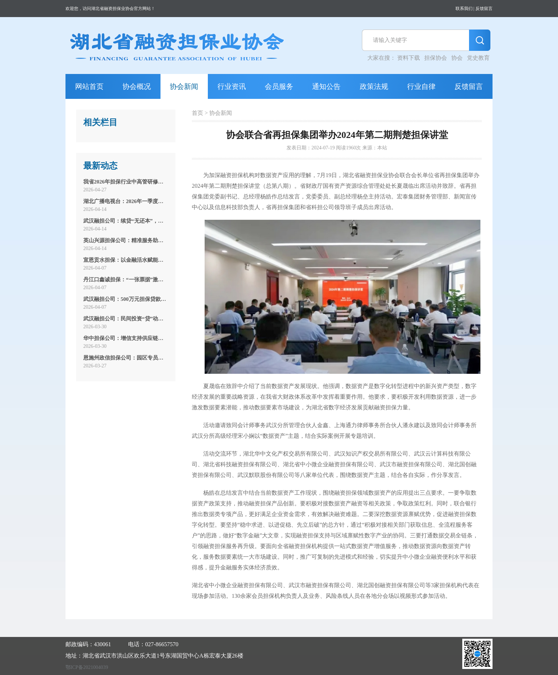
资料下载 (408, 58)
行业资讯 (231, 86)
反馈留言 (484, 8)
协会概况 (136, 86)
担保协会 (435, 58)
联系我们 (464, 8)
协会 (457, 58)
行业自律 (421, 86)
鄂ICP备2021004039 (86, 667)
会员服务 (279, 86)
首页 (197, 113)
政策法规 (374, 86)
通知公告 (326, 86)
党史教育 (478, 58)
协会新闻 (184, 86)
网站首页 (89, 86)
